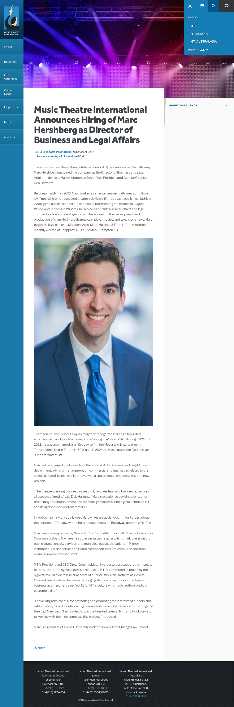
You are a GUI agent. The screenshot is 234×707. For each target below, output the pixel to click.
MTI (193, 26)
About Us (9, 137)
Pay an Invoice (196, 49)
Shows (8, 47)
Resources (10, 62)
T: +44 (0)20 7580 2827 (95, 688)
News (7, 122)
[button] (202, 6)
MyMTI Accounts (190, 6)
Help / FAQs (11, 107)
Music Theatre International (54, 151)
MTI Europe (199, 34)
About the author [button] (183, 105)
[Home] (11, 19)
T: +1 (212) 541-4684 (53, 688)
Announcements (46, 156)
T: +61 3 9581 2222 (136, 696)
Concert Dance (9, 92)
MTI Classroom (10, 77)
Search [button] (213, 6)
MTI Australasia (203, 41)
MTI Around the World (72, 156)
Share (41, 648)
